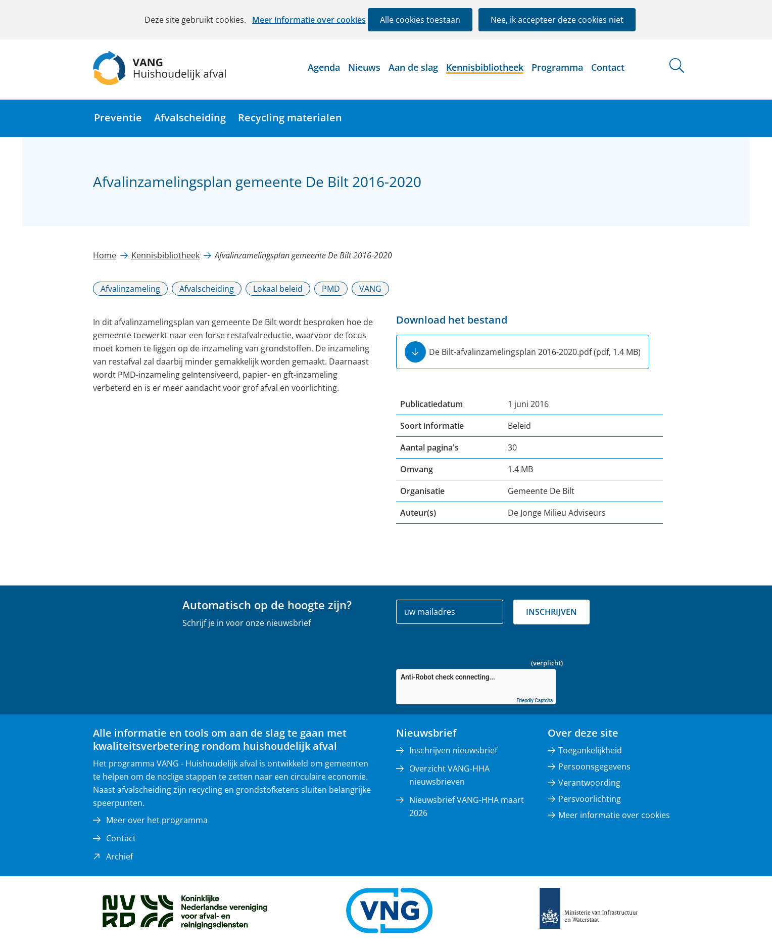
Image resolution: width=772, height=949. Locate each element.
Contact (607, 67)
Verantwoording (589, 782)
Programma (557, 67)
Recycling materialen (290, 117)
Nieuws (364, 67)
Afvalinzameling (130, 288)
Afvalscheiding (190, 117)
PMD (331, 288)
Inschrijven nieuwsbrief (453, 750)
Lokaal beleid (278, 288)
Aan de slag (413, 67)
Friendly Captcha (534, 700)
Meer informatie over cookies (309, 19)
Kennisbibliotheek (484, 67)
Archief (119, 856)
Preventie (118, 117)
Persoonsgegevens (594, 766)
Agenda (324, 67)
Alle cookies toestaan (420, 19)
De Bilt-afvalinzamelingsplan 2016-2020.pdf (535, 351)
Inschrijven (551, 611)
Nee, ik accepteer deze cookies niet (557, 19)
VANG (370, 288)
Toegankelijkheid (590, 750)
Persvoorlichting (589, 798)
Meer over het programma (157, 820)
